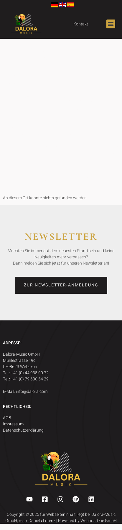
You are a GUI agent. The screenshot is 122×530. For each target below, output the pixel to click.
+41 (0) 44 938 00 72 (30, 373)
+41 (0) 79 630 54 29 (30, 379)
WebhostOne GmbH (98, 521)
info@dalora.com (31, 391)
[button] (110, 24)
